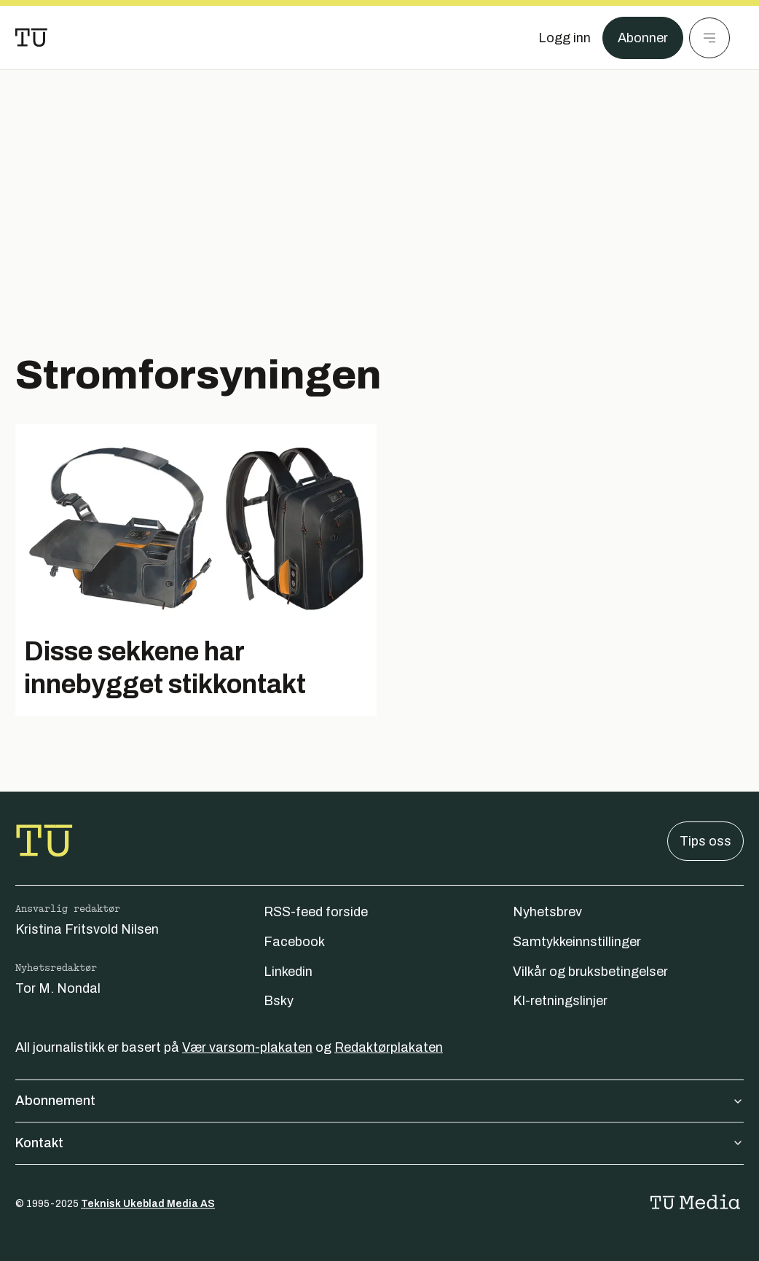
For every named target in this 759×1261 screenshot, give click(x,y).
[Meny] (709, 37)
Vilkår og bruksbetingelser (590, 971)
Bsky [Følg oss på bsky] (279, 1000)
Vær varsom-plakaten (247, 1047)
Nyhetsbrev (547, 912)
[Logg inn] (564, 38)
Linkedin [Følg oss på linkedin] (288, 971)
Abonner (643, 38)
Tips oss (705, 841)
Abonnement (379, 1100)
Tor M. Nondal (58, 988)
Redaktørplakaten (388, 1047)
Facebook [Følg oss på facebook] (294, 941)
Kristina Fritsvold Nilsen (87, 929)
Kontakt (379, 1143)
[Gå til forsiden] (31, 38)
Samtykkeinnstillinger (577, 941)
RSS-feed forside (316, 912)
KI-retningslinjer (560, 1000)
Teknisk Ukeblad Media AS (148, 1203)
